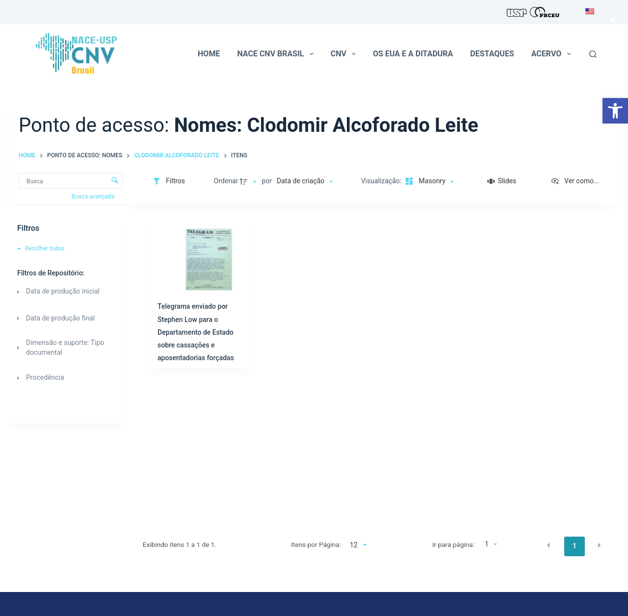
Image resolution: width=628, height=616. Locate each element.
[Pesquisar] (593, 54)
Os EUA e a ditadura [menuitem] (413, 53)
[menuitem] (587, 12)
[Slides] (502, 181)
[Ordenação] (305, 181)
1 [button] (574, 546)
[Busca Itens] (71, 181)
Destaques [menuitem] (492, 53)
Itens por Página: (316, 544)
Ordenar (226, 181)
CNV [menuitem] (345, 54)
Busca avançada (94, 196)
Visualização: (382, 181)
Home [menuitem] (209, 53)
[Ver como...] (574, 181)
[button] (615, 110)
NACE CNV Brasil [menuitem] (277, 54)
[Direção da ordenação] (249, 181)
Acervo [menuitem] (553, 54)
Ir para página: (453, 544)
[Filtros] (168, 181)
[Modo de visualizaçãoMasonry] (428, 181)
